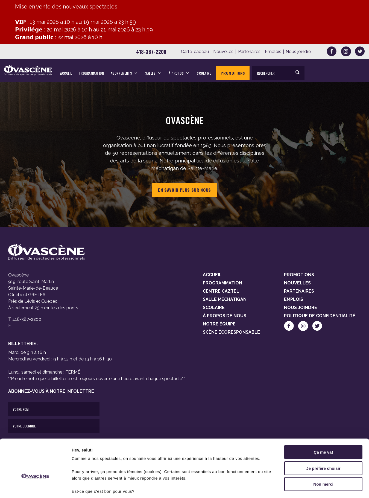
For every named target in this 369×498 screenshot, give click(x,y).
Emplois (273, 51)
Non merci (323, 451)
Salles (150, 73)
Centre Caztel (221, 291)
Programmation (91, 73)
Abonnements (121, 73)
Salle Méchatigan (225, 299)
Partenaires (249, 51)
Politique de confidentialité (319, 315)
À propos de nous (224, 315)
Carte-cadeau (195, 51)
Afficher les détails (301, 487)
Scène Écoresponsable (231, 332)
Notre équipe (219, 324)
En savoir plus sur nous (184, 190)
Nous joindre (298, 51)
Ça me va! (323, 419)
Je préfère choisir (323, 435)
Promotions (233, 73)
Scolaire (204, 73)
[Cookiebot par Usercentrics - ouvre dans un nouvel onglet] (35, 487)
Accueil (66, 73)
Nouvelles (223, 51)
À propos (176, 73)
